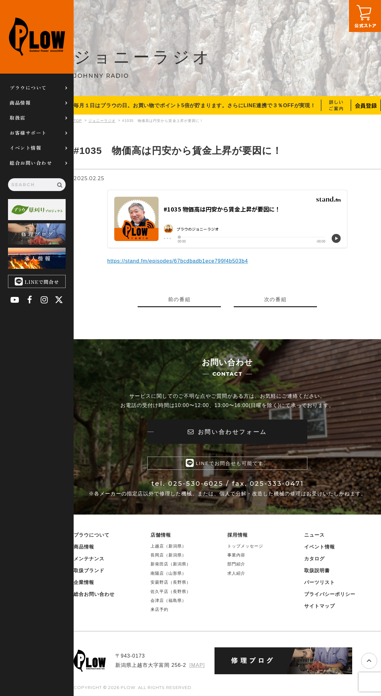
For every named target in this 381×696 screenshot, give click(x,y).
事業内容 (236, 555)
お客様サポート (28, 132)
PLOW (37, 37)
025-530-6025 (195, 483)
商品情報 (20, 102)
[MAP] (197, 665)
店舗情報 (160, 535)
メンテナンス (89, 558)
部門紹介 (236, 564)
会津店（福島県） (168, 600)
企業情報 (84, 582)
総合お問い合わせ (31, 162)
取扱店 (18, 117)
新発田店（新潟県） (170, 564)
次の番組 (275, 299)
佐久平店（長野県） (170, 591)
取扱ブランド (89, 570)
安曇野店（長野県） (170, 582)
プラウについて (28, 87)
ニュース (314, 535)
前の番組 (179, 299)
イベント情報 (25, 147)
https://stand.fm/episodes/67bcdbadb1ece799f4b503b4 (177, 261)
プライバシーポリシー (329, 594)
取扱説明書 (317, 570)
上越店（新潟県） (168, 546)
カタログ (314, 558)
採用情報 (237, 535)
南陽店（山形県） (168, 573)
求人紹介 (236, 573)
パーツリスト (319, 582)
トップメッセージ (245, 546)
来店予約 (159, 609)
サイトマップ (319, 606)
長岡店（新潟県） (168, 555)
